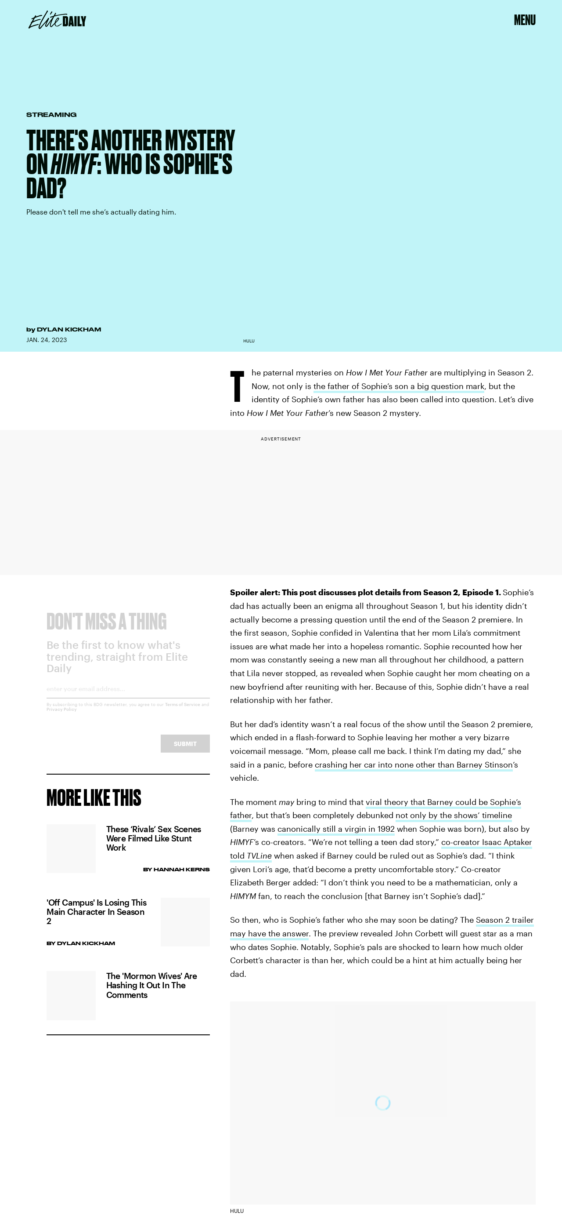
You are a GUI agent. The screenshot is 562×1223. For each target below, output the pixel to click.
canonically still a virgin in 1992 (336, 829)
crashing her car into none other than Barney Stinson (414, 764)
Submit (185, 750)
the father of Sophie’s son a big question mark (398, 386)
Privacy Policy (62, 716)
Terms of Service (182, 711)
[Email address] (128, 699)
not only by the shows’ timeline (454, 815)
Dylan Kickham (69, 329)
